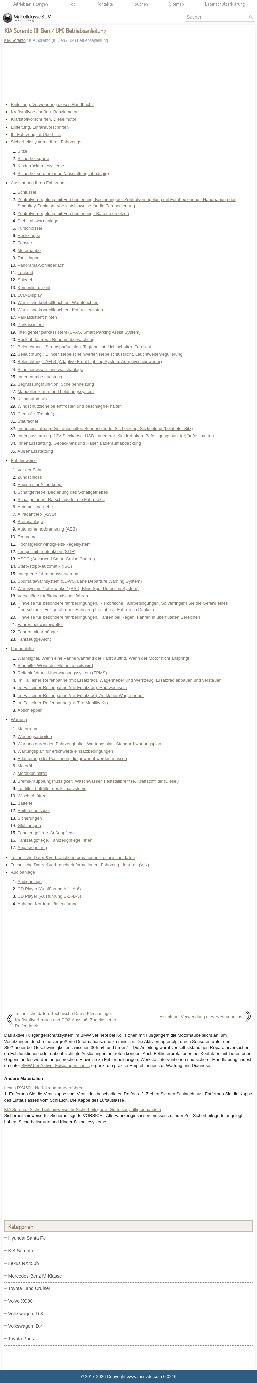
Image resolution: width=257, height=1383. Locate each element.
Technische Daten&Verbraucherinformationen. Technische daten (73, 857)
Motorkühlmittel (32, 773)
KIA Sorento (15, 40)
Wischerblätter (32, 795)
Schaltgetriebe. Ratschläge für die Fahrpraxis (61, 499)
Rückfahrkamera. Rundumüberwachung (56, 339)
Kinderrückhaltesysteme (41, 165)
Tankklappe (29, 257)
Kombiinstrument (34, 287)
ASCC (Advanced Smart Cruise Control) (56, 558)
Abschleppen (30, 710)
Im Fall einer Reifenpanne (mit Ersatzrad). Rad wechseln (72, 687)
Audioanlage (23, 872)
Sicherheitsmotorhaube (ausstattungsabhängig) (63, 173)
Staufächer (28, 421)
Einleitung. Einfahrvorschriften (40, 127)
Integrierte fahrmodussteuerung (48, 573)
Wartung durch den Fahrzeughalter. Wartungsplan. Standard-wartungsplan (89, 743)
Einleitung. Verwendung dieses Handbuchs (52, 104)
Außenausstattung (35, 451)
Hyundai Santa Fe (27, 1238)
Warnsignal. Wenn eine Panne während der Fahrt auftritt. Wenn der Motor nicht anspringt (103, 658)
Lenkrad (25, 272)
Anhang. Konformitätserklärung (48, 903)
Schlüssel (27, 192)
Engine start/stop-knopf (40, 484)
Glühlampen (29, 825)
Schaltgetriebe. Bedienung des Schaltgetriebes (63, 492)
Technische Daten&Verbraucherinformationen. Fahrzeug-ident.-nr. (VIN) (80, 864)
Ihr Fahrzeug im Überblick (36, 134)
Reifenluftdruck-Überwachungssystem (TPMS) (62, 672)
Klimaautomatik (33, 398)
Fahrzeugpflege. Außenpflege (46, 832)
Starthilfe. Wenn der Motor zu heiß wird (55, 665)
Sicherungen (30, 818)
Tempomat (28, 536)
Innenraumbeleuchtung (40, 376)
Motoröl (25, 765)
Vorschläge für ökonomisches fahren (53, 595)
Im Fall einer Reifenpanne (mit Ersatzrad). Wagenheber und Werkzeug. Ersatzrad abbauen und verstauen (120, 680)
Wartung (19, 719)
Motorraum (28, 728)
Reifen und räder (34, 810)
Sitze (22, 151)
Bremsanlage (31, 521)
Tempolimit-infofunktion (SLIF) (47, 551)
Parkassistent (31, 324)
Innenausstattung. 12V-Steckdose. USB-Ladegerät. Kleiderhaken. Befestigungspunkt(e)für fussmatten (116, 435)
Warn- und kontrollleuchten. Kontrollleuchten (60, 309)
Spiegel (25, 279)
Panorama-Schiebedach (41, 265)
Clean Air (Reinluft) (36, 413)
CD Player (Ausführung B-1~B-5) (49, 896)
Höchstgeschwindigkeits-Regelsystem (54, 544)
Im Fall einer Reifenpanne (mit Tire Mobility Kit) (63, 702)
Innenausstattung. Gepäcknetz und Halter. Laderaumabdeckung (79, 443)
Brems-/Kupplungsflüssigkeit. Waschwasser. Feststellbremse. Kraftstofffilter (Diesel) (98, 781)
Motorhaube (29, 250)
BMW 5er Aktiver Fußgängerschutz (55, 1065)
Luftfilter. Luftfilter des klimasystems (52, 788)
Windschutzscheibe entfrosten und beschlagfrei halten (70, 406)
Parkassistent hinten (37, 317)
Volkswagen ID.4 (25, 1326)
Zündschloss (30, 477)
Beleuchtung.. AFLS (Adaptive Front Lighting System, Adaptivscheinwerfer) (90, 361)
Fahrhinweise (24, 460)
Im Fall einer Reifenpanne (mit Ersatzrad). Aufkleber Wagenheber (81, 695)
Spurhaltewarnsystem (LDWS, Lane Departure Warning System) (80, 581)
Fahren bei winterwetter (40, 624)
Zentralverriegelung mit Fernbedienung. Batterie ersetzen (73, 213)
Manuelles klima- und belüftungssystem (56, 391)
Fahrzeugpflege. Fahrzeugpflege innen (55, 840)
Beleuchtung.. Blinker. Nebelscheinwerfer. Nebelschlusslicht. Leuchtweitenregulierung (100, 354)
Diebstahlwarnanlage (38, 220)
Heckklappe (29, 235)
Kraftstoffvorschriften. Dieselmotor (44, 119)
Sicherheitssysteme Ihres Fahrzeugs (46, 141)
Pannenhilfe (22, 648)
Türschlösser (30, 228)
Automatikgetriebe (35, 506)
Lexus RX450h (23, 1263)
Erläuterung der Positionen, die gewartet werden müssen (72, 758)
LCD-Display (30, 295)
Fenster (25, 242)
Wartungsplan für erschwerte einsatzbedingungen (65, 751)
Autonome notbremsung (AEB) (47, 529)
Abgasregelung (32, 847)
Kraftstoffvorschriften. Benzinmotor (44, 111)
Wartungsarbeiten (35, 736)
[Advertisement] (128, 69)
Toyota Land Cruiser (29, 1288)
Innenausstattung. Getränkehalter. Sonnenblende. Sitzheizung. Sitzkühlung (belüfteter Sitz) (105, 428)
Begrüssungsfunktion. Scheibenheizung (56, 384)
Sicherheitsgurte (33, 158)
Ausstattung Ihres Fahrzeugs (39, 182)
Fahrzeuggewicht (34, 639)
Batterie (25, 803)
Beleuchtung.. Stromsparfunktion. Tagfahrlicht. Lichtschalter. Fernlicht (84, 346)
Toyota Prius (21, 1338)
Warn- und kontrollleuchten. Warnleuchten (58, 302)
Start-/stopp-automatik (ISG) (45, 566)
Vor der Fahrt (30, 469)
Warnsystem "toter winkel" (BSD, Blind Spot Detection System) (78, 588)
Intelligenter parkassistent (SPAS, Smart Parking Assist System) (79, 332)
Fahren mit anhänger (38, 631)
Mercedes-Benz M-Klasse (35, 1276)
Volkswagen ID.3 (25, 1313)
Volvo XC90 (20, 1301)
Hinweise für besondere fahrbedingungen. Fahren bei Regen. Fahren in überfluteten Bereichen (109, 617)
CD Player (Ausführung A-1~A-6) (49, 888)
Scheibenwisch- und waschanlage (50, 369)
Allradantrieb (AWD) (37, 514)
